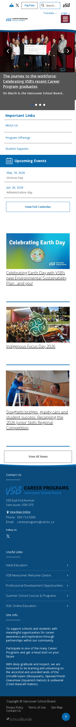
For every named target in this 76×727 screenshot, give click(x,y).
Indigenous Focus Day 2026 (30, 309)
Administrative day (19, 192)
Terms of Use (37, 707)
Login (65, 13)
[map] (12, 6)
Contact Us (13, 711)
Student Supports (17, 149)
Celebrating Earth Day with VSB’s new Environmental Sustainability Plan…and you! (36, 241)
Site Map (57, 707)
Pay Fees (30, 5)
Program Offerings (17, 138)
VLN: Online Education (37, 606)
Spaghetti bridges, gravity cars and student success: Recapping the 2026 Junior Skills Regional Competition (37, 383)
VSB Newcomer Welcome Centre (37, 575)
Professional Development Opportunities (37, 585)
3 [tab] (40, 105)
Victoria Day (14, 178)
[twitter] (17, 6)
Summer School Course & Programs (37, 596)
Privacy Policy (14, 707)
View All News (38, 456)
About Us (11, 125)
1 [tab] (32, 105)
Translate (50, 13)
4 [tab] (44, 105)
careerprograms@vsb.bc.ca (35, 522)
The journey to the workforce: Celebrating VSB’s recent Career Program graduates (32, 81)
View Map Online (20, 512)
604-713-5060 (26, 517)
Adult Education (37, 565)
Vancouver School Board (39, 701)
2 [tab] (36, 105)
